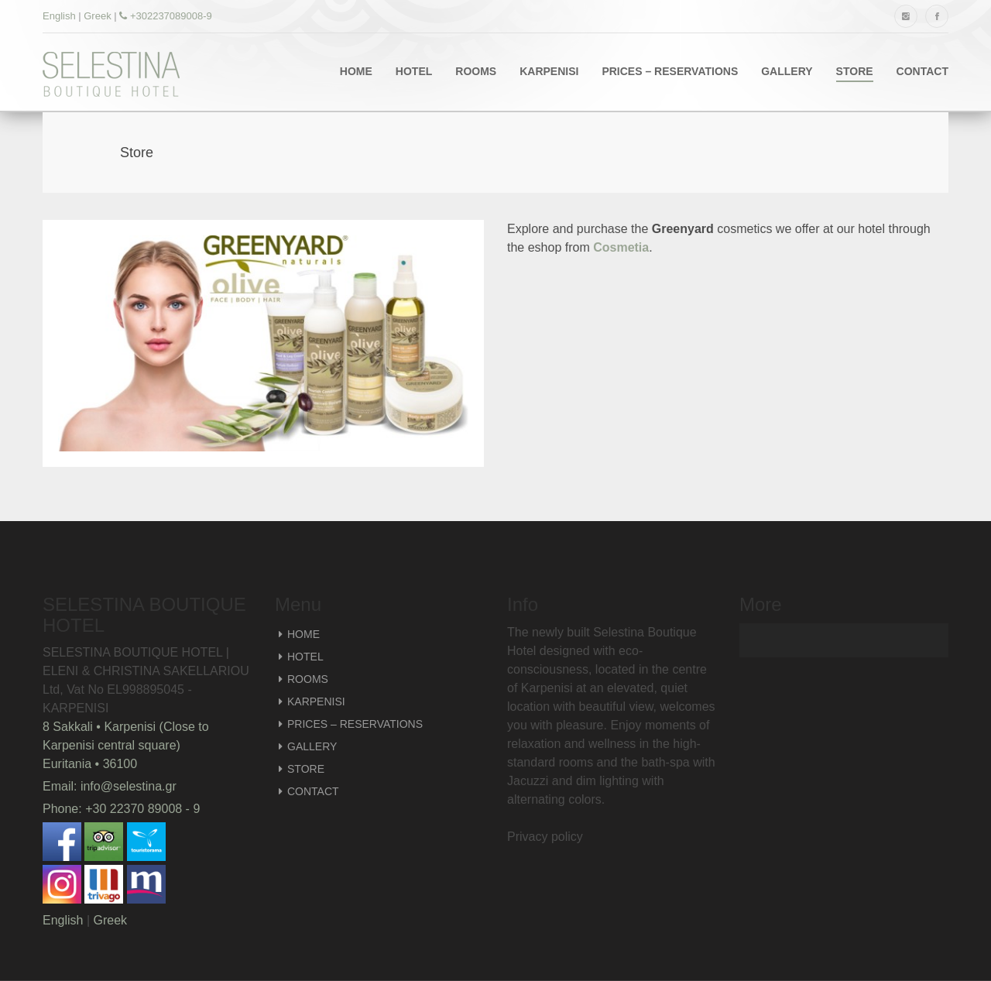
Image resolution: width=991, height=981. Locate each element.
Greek (97, 16)
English (59, 16)
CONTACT (922, 71)
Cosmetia (621, 247)
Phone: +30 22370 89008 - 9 (121, 808)
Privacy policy (545, 836)
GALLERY (786, 71)
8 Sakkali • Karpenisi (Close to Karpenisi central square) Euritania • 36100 (126, 745)
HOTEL (414, 71)
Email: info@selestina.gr (110, 786)
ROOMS (475, 71)
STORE (854, 71)
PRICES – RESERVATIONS (670, 71)
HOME (356, 71)
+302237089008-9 (165, 16)
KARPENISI (549, 71)
